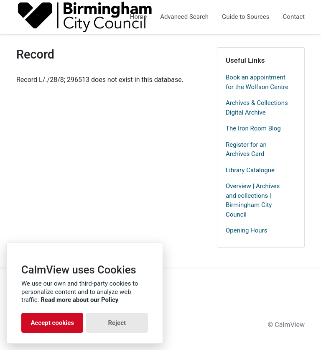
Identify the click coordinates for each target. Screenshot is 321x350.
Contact (294, 16)
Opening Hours (246, 230)
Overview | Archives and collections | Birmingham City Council (253, 200)
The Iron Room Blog (253, 128)
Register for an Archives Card (246, 149)
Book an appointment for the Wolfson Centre (257, 82)
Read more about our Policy (79, 300)
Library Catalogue (250, 170)
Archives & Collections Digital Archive (257, 107)
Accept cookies (52, 323)
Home (138, 16)
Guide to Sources (246, 16)
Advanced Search (184, 16)
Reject (117, 323)
